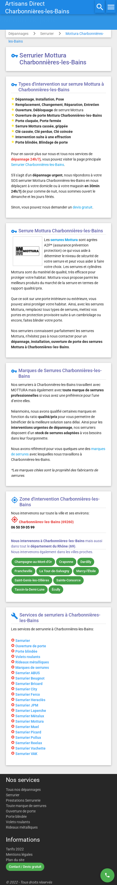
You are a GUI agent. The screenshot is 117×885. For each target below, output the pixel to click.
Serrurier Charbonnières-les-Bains (37, 165)
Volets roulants (18, 822)
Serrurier (47, 34)
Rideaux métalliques (22, 827)
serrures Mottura (64, 240)
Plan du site (15, 860)
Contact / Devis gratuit (25, 867)
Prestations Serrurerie (23, 800)
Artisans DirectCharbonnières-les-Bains (37, 7)
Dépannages (18, 34)
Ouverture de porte (21, 811)
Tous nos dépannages (23, 790)
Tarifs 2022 (15, 849)
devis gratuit (82, 207)
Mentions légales (19, 854)
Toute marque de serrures (26, 806)
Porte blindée (16, 816)
